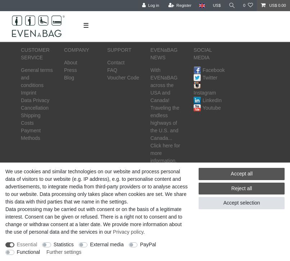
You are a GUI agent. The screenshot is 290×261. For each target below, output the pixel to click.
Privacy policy (128, 232)
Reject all (241, 188)
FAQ (112, 70)
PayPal (148, 244)
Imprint (28, 93)
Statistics (64, 244)
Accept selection (241, 203)
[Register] (180, 5)
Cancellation (35, 108)
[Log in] (150, 5)
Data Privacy (35, 100)
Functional (28, 252)
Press (70, 70)
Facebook (209, 70)
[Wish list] (248, 5)
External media (106, 244)
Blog (69, 78)
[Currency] (217, 5)
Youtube (207, 108)
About (70, 62)
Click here (161, 145)
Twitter (205, 78)
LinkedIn (208, 100)
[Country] (202, 5)
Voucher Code (123, 78)
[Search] (232, 5)
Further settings (63, 252)
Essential (27, 244)
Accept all (242, 174)
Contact (115, 62)
